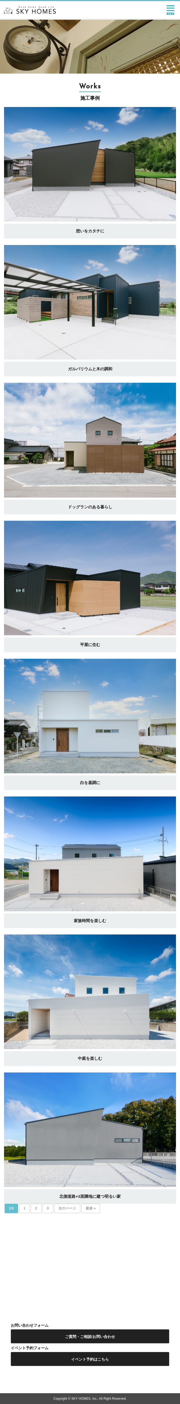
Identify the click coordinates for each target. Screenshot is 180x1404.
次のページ (67, 1208)
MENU (171, 10)
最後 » (91, 1208)
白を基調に (90, 782)
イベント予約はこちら (90, 1359)
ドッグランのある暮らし (90, 507)
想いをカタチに (90, 231)
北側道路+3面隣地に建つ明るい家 (89, 1196)
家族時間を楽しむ (90, 920)
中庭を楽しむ (90, 1058)
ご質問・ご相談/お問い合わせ (90, 1336)
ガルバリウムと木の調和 (90, 369)
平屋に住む (90, 644)
